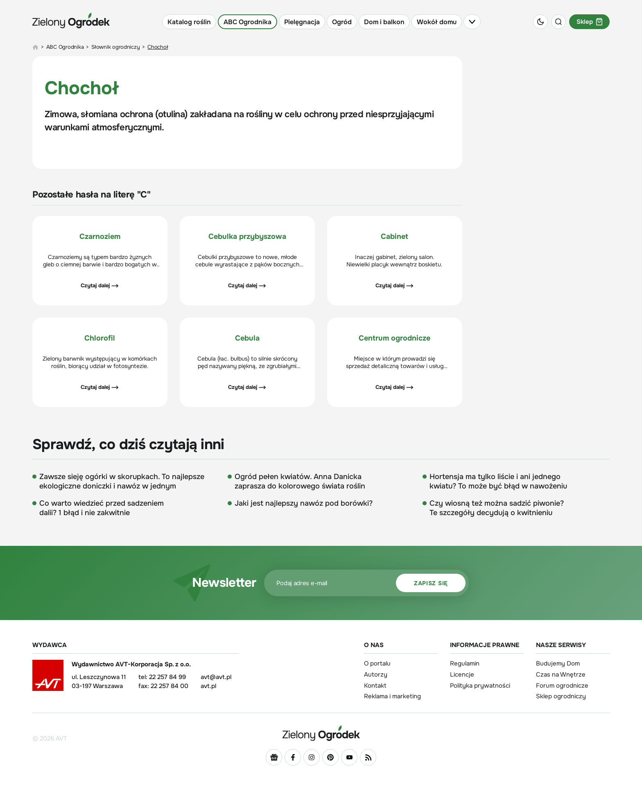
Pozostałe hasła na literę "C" (91, 194)
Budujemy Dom (558, 663)
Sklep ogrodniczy (561, 696)
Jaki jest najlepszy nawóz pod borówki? (304, 503)
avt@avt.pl (216, 677)
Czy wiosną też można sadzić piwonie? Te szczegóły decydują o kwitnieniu (497, 508)
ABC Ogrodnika (247, 22)
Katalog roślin (189, 22)
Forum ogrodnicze (562, 686)
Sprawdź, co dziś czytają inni (128, 445)
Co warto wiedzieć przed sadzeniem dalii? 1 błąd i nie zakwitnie (101, 508)
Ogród (342, 22)
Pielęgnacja (302, 22)
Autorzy (375, 674)
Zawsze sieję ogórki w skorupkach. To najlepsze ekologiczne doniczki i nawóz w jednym (121, 481)
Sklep (589, 22)
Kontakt (375, 686)
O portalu (377, 663)
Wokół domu (437, 22)
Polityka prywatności (480, 686)
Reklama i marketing (392, 696)
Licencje (462, 674)
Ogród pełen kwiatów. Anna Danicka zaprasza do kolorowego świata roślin (300, 481)
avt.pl (208, 686)
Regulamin (464, 663)
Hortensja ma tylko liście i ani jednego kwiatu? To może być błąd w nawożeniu (498, 481)
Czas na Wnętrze (560, 674)
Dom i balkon (384, 22)
